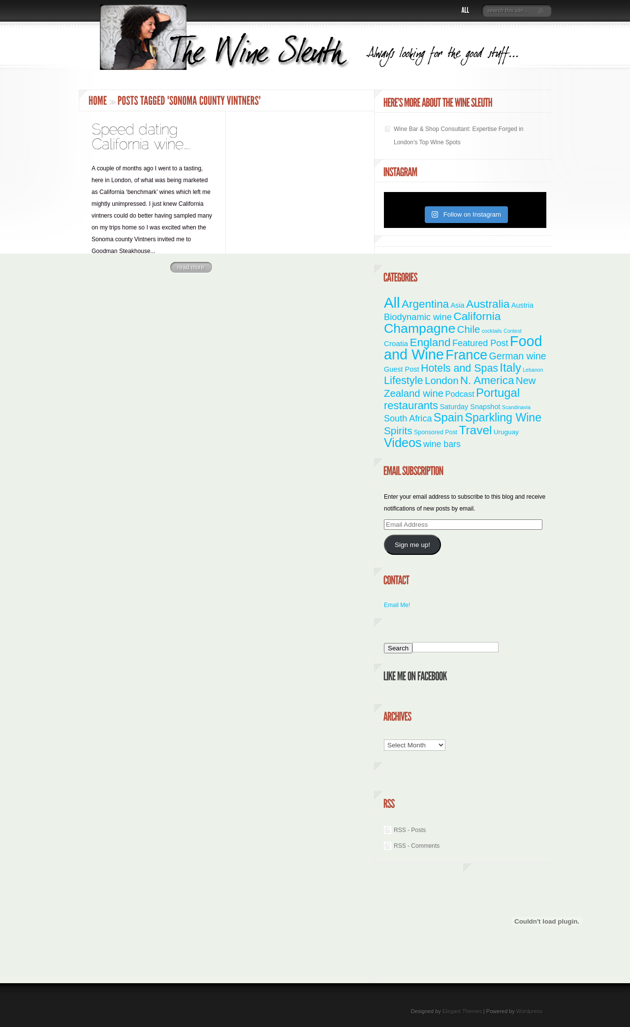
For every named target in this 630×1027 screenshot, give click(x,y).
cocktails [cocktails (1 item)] (492, 331)
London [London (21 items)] (442, 380)
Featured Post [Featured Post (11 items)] (480, 343)
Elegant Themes (462, 1011)
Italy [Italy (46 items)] (510, 367)
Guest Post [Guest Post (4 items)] (401, 369)
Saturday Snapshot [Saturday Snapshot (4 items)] (470, 407)
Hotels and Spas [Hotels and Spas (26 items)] (459, 368)
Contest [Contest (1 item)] (513, 331)
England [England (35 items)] (430, 342)
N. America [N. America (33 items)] (487, 380)
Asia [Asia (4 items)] (457, 305)
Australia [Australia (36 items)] (488, 303)
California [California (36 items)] (477, 316)
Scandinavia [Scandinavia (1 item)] (516, 407)
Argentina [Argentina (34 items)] (425, 304)
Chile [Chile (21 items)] (468, 329)
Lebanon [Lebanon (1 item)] (533, 370)
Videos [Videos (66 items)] (403, 442)
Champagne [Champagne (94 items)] (419, 328)
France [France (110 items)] (466, 354)
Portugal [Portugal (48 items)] (498, 392)
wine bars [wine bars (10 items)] (442, 444)
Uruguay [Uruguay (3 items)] (506, 432)
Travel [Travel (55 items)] (475, 430)
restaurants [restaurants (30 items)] (411, 405)
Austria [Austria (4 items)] (522, 305)
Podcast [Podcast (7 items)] (459, 393)
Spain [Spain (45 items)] (448, 417)
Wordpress (529, 1011)
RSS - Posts (410, 830)
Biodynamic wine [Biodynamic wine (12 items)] (418, 317)
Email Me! (397, 605)
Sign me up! (412, 544)
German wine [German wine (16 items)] (517, 356)
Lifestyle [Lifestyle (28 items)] (403, 380)
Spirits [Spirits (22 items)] (398, 430)
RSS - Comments (417, 845)
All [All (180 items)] (392, 302)
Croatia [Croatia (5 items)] (396, 343)
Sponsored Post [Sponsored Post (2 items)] (435, 432)
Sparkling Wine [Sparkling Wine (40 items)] (503, 417)
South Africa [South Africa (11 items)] (408, 418)
